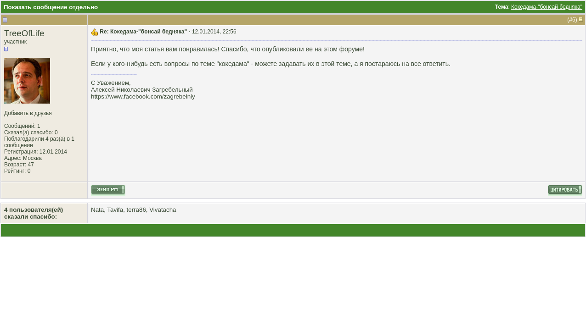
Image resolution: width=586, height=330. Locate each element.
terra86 (136, 209)
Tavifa (115, 209)
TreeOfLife (24, 33)
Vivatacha (162, 209)
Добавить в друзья (28, 113)
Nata (97, 209)
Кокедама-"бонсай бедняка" (546, 7)
